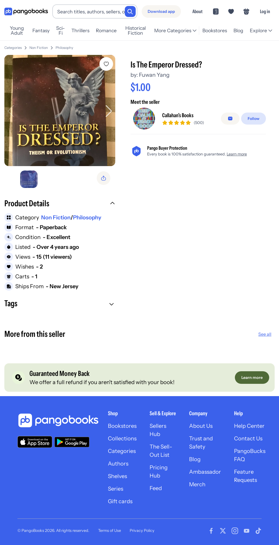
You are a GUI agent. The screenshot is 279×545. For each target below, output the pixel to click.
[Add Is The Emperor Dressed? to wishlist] (106, 64)
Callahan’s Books (177, 115)
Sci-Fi (60, 30)
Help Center (249, 426)
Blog (238, 30)
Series (115, 488)
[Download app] (161, 11)
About (197, 11)
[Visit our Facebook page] (211, 531)
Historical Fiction (135, 30)
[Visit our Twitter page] (223, 531)
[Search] (130, 11)
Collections (122, 438)
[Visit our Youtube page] (246, 531)
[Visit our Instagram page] (235, 531)
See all (264, 334)
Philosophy (64, 48)
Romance (106, 30)
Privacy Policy (142, 530)
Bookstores (214, 30)
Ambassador (205, 472)
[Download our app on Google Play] (71, 442)
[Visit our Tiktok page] (258, 531)
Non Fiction (38, 48)
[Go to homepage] (26, 12)
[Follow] (253, 119)
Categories (13, 48)
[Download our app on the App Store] (34, 442)
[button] (59, 204)
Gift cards (120, 501)
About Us (201, 426)
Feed (156, 488)
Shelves (117, 476)
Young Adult (17, 30)
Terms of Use (109, 530)
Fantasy (41, 30)
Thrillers (80, 30)
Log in (265, 11)
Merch (197, 484)
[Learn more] (252, 377)
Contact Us (248, 438)
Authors (118, 463)
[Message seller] (230, 119)
